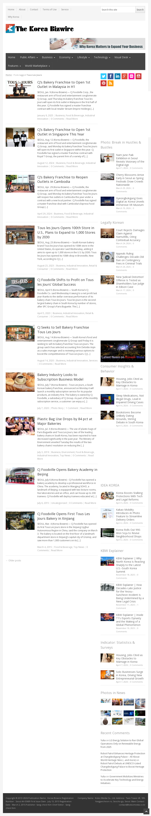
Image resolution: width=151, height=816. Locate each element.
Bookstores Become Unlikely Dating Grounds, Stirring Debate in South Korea (129, 417)
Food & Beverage (75, 115)
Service (65, 9)
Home (11, 9)
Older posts (13, 560)
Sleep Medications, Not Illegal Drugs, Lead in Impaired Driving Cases (130, 399)
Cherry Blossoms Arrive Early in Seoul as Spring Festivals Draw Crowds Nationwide (130, 179)
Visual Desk (121, 57)
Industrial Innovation (77, 265)
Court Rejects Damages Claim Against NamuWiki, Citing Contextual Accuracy (130, 235)
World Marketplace (36, 65)
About (22, 9)
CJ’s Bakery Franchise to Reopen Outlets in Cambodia (62, 179)
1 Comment (72, 408)
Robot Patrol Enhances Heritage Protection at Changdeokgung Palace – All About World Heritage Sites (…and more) (123, 757)
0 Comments (136, 168)
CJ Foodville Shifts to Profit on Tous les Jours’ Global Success (65, 282)
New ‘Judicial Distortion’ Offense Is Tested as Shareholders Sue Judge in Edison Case (130, 282)
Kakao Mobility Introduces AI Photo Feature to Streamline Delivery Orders (129, 514)
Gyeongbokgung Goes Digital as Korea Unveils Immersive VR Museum (130, 201)
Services (93, 360)
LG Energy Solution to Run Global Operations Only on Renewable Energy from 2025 (122, 744)
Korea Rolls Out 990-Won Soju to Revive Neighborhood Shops (128, 533)
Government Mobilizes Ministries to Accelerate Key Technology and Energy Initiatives (122, 780)
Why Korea (13, 16)
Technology (101, 57)
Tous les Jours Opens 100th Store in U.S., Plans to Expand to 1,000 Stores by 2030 (66, 232)
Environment (68, 452)
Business (47, 57)
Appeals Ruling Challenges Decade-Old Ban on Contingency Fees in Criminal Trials (130, 258)
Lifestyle (82, 57)
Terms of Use (50, 9)
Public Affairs (27, 57)
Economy (64, 57)
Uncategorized (59, 503)
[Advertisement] (126, 114)
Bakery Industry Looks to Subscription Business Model (60, 376)
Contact (34, 9)
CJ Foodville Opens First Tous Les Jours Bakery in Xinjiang (63, 516)
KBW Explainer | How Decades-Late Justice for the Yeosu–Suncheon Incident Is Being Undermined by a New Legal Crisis (130, 593)
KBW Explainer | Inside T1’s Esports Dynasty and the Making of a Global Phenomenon (129, 620)
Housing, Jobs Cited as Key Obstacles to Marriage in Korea (129, 382)
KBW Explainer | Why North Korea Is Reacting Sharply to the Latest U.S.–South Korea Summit (130, 565)
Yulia (103, 740)
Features (13, 65)
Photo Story (57, 408)
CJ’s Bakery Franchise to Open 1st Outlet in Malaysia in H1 (63, 84)
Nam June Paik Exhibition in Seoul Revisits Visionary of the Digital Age (130, 160)
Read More (72, 118)
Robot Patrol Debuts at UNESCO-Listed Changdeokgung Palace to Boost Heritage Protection (122, 767)
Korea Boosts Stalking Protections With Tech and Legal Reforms (129, 496)
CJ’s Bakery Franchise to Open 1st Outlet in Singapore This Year (63, 131)
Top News (65, 455)
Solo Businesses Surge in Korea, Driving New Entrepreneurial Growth (130, 675)
